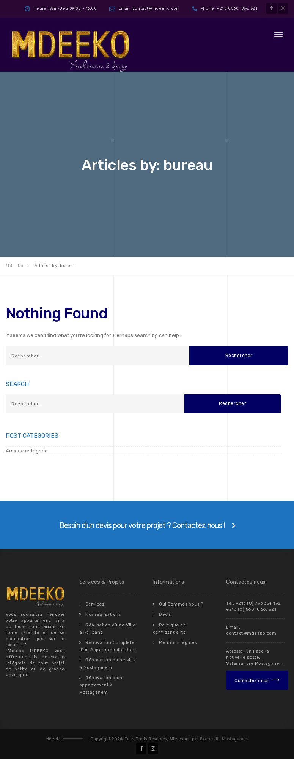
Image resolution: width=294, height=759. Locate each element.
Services (94, 604)
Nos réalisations (103, 614)
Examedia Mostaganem (224, 738)
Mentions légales (178, 642)
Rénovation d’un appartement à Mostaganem (101, 684)
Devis (165, 614)
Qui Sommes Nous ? (181, 604)
